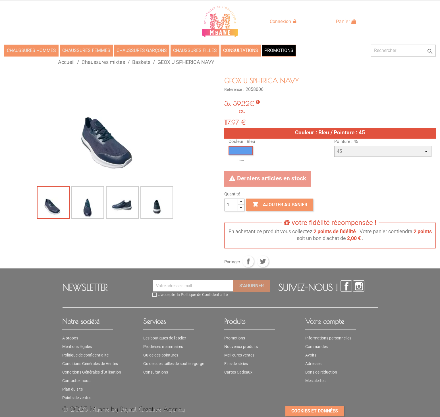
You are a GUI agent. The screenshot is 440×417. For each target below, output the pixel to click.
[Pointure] (382, 151)
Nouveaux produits (241, 346)
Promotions (234, 338)
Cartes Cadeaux (238, 372)
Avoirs (310, 355)
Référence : (234, 89)
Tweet (263, 261)
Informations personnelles (328, 338)
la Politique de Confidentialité (202, 294)
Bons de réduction (321, 372)
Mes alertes (315, 380)
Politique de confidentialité (85, 355)
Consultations (155, 372)
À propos (70, 338)
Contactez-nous (76, 380)
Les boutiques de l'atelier (164, 338)
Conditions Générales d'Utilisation (91, 372)
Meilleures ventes (239, 355)
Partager (248, 261)
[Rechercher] (403, 51)
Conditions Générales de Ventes (90, 363)
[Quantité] (231, 205)
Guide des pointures (160, 355)
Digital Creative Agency (152, 409)
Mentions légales (77, 346)
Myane (99, 409)
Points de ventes (76, 397)
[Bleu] (241, 155)
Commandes (316, 346)
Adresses (313, 363)
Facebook (346, 286)
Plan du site (72, 389)
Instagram (358, 286)
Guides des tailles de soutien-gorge (173, 363)
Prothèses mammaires (163, 346)
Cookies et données (314, 411)
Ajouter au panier (279, 204)
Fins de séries (236, 363)
